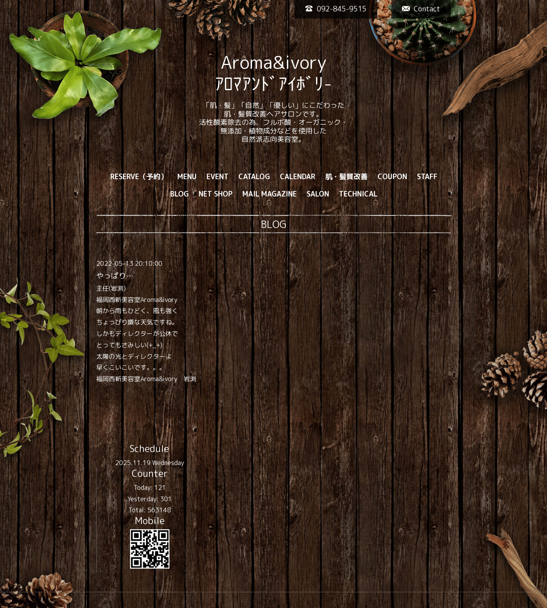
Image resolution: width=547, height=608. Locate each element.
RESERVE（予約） (138, 177)
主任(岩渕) (111, 288)
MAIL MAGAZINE (269, 194)
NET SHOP (216, 194)
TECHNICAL (358, 194)
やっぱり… (114, 276)
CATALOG (254, 177)
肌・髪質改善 (346, 177)
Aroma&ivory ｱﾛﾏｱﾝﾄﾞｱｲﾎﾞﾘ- (273, 73)
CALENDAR (297, 177)
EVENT (218, 177)
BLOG (179, 194)
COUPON (392, 177)
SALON (318, 194)
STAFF (427, 177)
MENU (187, 177)
